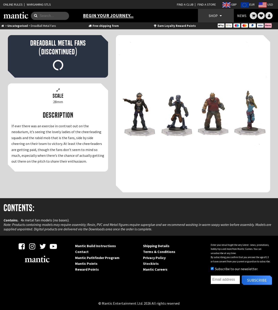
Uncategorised (17, 26)
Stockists (151, 263)
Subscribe (257, 280)
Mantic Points (86, 263)
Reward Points (87, 269)
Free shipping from (103, 26)
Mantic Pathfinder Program (97, 257)
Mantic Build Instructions (95, 246)
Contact (82, 251)
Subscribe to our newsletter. (234, 269)
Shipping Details (156, 246)
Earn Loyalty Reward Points (174, 26)
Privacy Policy (154, 257)
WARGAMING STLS (39, 4)
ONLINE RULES (13, 4)
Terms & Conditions (159, 251)
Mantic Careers (155, 269)
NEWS (241, 15)
